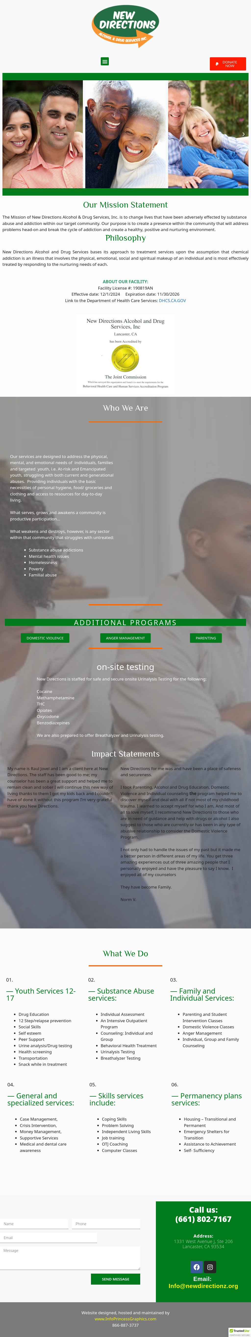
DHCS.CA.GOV (172, 300)
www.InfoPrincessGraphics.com (125, 1319)
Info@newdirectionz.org (203, 1286)
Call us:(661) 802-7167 (203, 1214)
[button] (105, 61)
